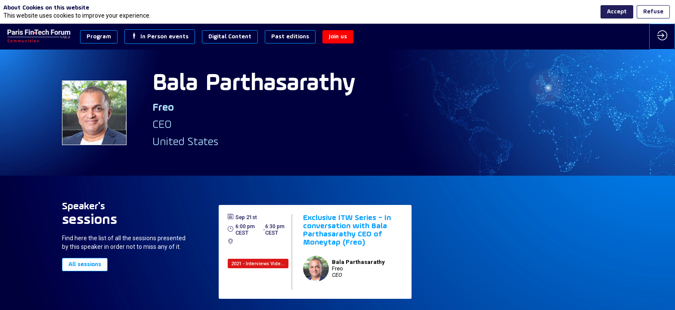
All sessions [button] (84, 264)
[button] (99, 36)
